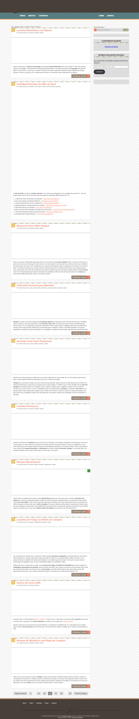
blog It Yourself (39, 617)
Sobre (101, 16)
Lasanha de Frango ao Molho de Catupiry (45, 517)
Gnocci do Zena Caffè (31, 580)
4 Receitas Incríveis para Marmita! (40, 283)
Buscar (126, 29)
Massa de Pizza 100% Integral (37, 223)
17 (56, 691)
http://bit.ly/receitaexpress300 (62, 208)
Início (12, 26)
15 (44, 691)
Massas (32, 32)
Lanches (50, 286)
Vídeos (22, 16)
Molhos (36, 462)
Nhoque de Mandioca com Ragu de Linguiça (47, 638)
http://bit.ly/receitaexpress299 (55, 204)
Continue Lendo (82, 76)
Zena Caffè (67, 619)
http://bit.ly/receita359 (43, 212)
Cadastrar (99, 72)
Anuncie (110, 16)
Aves (36, 86)
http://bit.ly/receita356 (50, 202)
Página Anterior (20, 691)
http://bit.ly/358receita (53, 210)
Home (24, 701)
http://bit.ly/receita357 (42, 206)
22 (70, 691)
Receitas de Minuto (111, 47)
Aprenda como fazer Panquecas (38, 339)
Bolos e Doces (42, 86)
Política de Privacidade (77, 715)
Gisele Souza (22, 32)
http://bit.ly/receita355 (50, 198)
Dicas (46, 701)
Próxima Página (81, 691)
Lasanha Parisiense (30, 404)
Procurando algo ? (99, 27)
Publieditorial (37, 520)
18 (61, 691)
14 (39, 691)
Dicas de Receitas (42, 286)
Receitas (32, 16)
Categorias (43, 16)
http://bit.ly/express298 (48, 201)
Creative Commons (66, 713)
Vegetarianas (47, 462)
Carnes (48, 86)
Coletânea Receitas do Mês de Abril (41, 84)
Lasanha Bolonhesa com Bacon (38, 30)
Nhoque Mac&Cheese (31, 460)
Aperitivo (32, 86)
